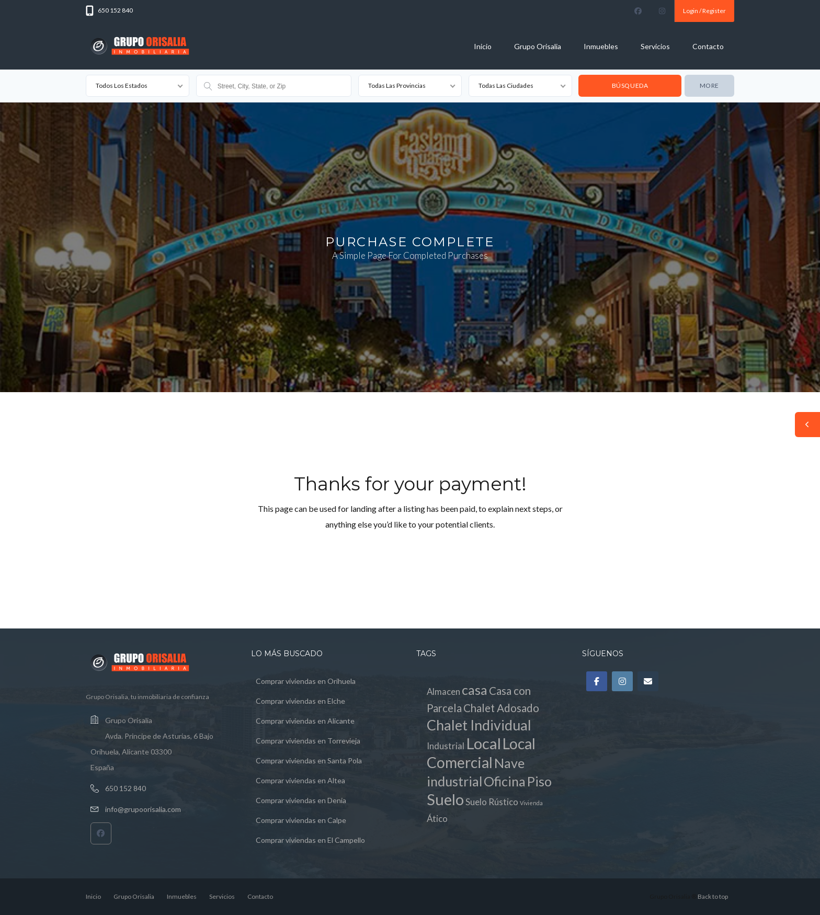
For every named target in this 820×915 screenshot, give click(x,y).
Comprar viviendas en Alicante (305, 720)
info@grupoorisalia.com (143, 809)
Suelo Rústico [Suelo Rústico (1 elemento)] (491, 801)
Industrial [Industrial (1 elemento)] (445, 745)
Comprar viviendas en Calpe (301, 820)
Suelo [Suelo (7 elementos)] (445, 799)
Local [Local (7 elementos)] (483, 743)
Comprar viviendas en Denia (301, 800)
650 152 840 (125, 788)
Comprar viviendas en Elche (300, 700)
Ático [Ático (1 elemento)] (437, 818)
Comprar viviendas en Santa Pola (309, 760)
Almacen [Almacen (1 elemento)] (443, 691)
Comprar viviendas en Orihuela (306, 681)
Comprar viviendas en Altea (300, 780)
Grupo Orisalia (537, 46)
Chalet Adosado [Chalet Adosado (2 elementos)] (501, 708)
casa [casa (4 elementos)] (474, 689)
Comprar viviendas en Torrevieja (308, 740)
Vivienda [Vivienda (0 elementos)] (531, 802)
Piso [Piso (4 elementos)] (539, 781)
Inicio (483, 46)
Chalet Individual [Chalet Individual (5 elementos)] (479, 725)
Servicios (655, 46)
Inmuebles (601, 46)
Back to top (713, 896)
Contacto (708, 46)
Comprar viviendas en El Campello (310, 840)
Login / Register (704, 11)
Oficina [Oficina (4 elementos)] (505, 781)
